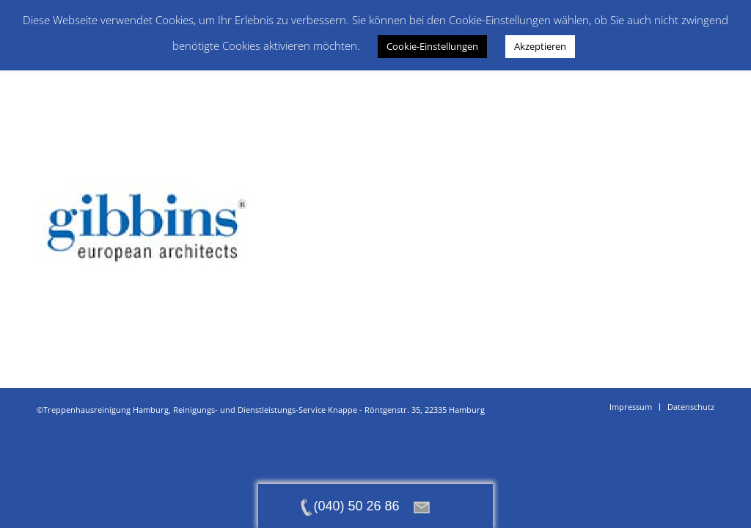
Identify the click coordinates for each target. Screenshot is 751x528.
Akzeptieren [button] (540, 46)
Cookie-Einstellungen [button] (432, 46)
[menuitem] (630, 407)
